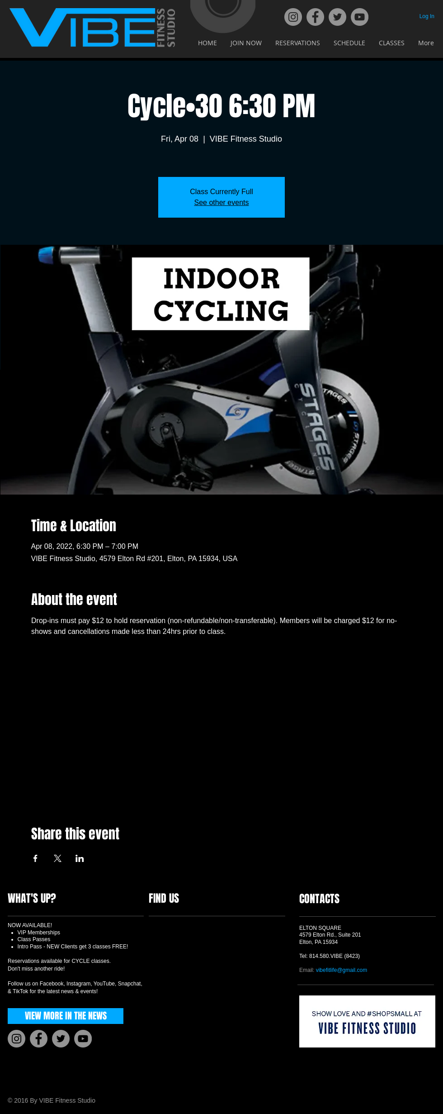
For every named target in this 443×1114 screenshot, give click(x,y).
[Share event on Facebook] (35, 858)
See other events (221, 202)
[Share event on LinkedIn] (79, 858)
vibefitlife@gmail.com (342, 970)
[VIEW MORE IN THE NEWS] (65, 1016)
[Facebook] (315, 17)
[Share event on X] (57, 858)
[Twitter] (337, 17)
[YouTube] (359, 17)
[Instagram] (293, 17)
